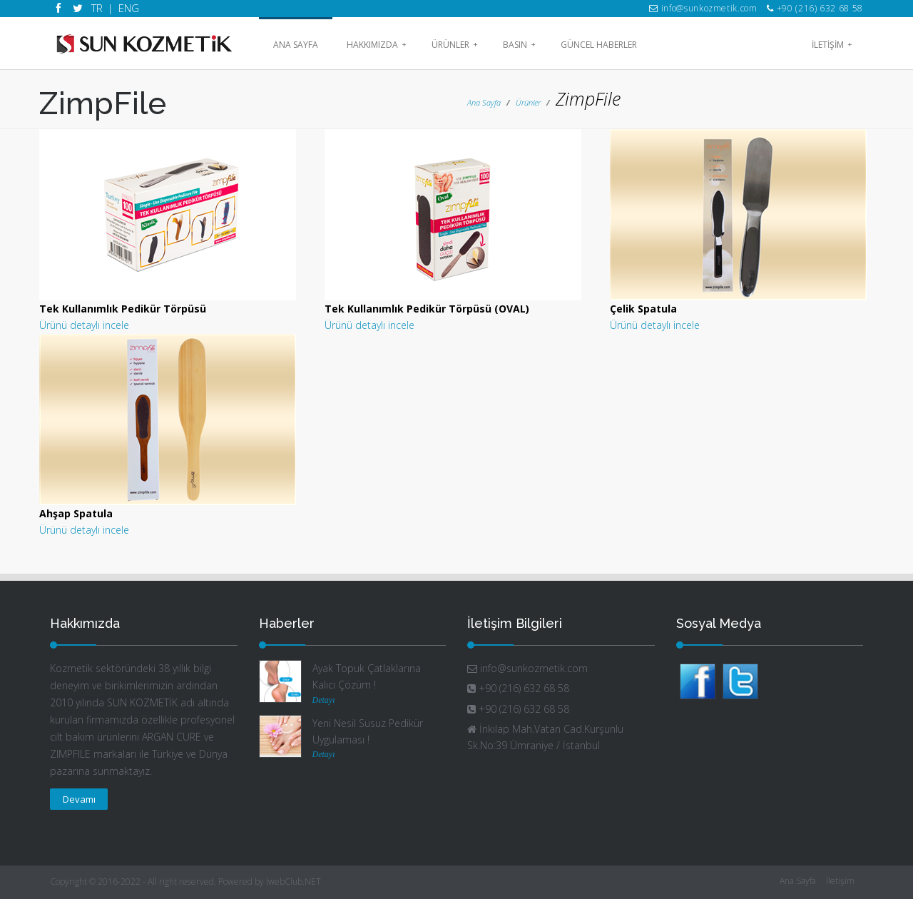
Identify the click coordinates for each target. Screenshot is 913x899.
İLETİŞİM (832, 45)
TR (97, 8)
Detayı (323, 700)
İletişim (840, 881)
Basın (519, 45)
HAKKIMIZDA (377, 45)
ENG (126, 8)
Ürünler (455, 45)
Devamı (79, 799)
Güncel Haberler (599, 45)
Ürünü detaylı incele (84, 325)
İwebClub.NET (293, 881)
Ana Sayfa (295, 45)
